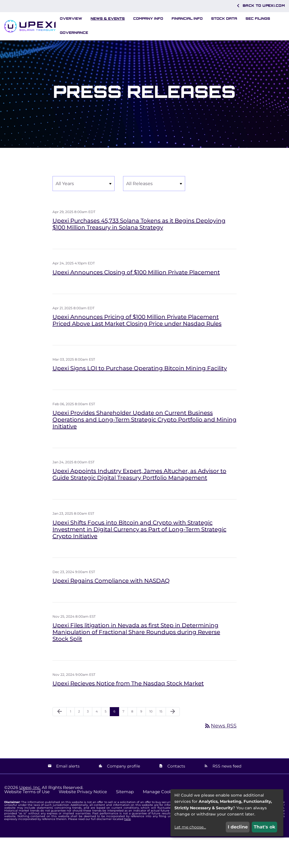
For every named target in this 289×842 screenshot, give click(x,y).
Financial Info (187, 18)
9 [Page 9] (143, 717)
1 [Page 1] (72, 717)
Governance (74, 32)
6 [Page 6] (116, 717)
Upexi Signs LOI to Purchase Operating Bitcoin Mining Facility (139, 372)
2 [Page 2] (81, 717)
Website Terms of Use (27, 796)
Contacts (175, 770)
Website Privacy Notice (83, 796)
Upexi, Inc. (30, 792)
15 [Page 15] (162, 717)
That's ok (264, 827)
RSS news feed (226, 770)
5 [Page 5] (107, 717)
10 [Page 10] (152, 717)
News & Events (108, 18)
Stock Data (224, 18)
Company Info (148, 18)
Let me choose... (190, 827)
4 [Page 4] (98, 717)
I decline (238, 827)
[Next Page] (173, 716)
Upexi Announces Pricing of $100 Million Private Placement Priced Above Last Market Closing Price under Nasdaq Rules (137, 325)
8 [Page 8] (134, 717)
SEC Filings (258, 18)
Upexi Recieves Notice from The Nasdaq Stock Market (128, 688)
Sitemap (125, 796)
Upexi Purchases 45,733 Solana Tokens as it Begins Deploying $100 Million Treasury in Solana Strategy (138, 228)
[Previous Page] (59, 716)
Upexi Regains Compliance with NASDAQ (111, 585)
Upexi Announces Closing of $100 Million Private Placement (136, 276)
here (127, 823)
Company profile (123, 770)
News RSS (220, 730)
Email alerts (67, 770)
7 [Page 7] (125, 717)
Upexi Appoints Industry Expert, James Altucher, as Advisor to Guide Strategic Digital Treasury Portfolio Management (139, 479)
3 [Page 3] (89, 717)
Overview (71, 18)
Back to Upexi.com (260, 5)
